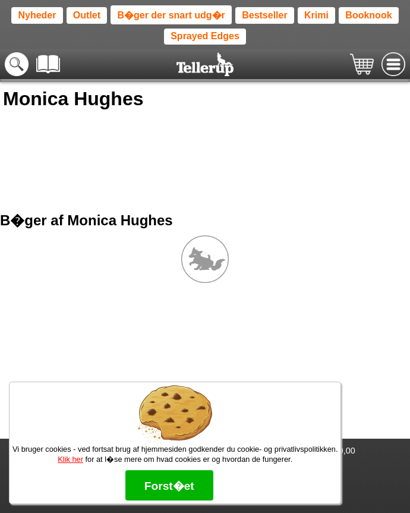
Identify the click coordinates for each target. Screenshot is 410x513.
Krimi (316, 15)
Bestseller (265, 15)
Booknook (368, 15)
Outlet (86, 15)
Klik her (70, 459)
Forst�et (169, 486)
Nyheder (37, 15)
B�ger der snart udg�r (171, 15)
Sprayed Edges (205, 36)
